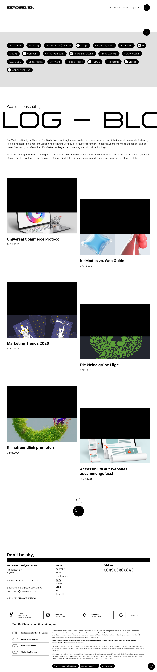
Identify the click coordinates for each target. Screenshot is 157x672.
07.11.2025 (115, 337)
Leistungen (114, 7)
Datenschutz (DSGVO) (58, 45)
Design (84, 45)
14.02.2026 (42, 212)
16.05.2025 (115, 444)
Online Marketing (54, 53)
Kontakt (60, 594)
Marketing (32, 53)
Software (55, 61)
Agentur (136, 7)
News (59, 583)
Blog (58, 586)
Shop (58, 590)
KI (143, 45)
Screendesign (132, 53)
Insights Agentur (104, 45)
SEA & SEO (15, 61)
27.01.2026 (115, 233)
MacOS (13, 53)
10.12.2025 (42, 316)
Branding (34, 45)
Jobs (58, 579)
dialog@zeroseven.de (30, 587)
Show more (76, 510)
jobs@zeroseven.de (25, 591)
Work (126, 7)
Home (59, 565)
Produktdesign (109, 53)
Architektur (15, 45)
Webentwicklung (21, 70)
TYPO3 (96, 61)
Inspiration (126, 45)
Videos (132, 61)
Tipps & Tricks (75, 61)
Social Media (36, 61)
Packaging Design (84, 53)
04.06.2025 (42, 420)
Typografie (113, 61)
